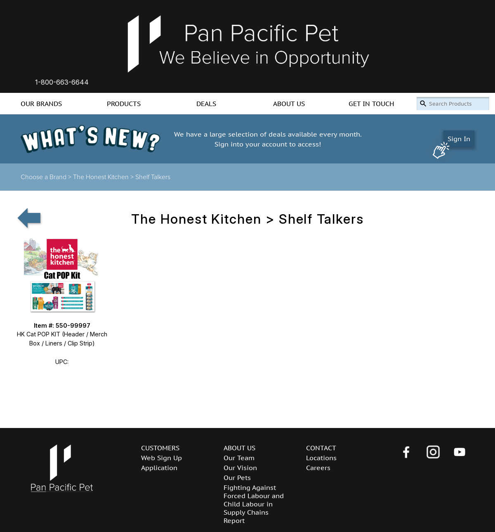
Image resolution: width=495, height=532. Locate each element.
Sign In (459, 139)
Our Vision (240, 467)
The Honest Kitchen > (104, 177)
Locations (321, 458)
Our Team (239, 458)
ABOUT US (289, 103)
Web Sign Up (161, 458)
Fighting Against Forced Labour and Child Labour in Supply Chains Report (254, 504)
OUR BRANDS (41, 103)
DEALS (206, 103)
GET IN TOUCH (371, 103)
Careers (318, 467)
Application (159, 467)
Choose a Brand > (47, 177)
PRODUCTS (124, 103)
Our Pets (237, 477)
